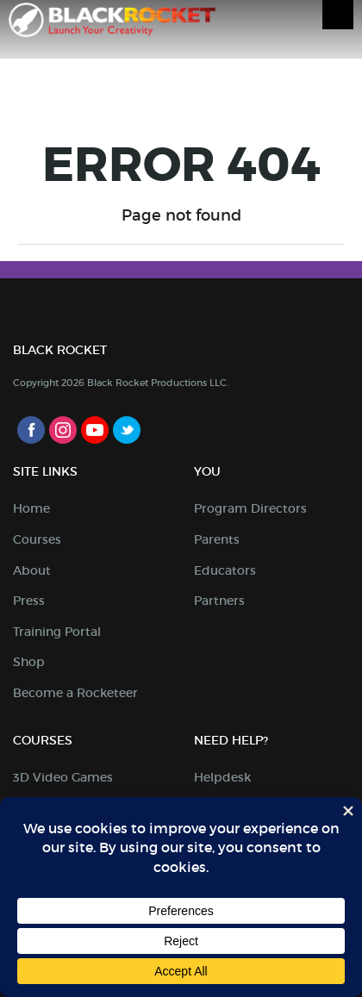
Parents (217, 539)
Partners (219, 600)
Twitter (126, 430)
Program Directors (250, 508)
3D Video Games (63, 777)
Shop (29, 662)
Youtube (95, 430)
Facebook (31, 430)
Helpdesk (222, 777)
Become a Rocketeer (75, 693)
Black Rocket (112, 23)
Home (31, 508)
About (32, 570)
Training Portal (57, 631)
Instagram (63, 430)
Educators (225, 570)
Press (29, 600)
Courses (37, 539)
